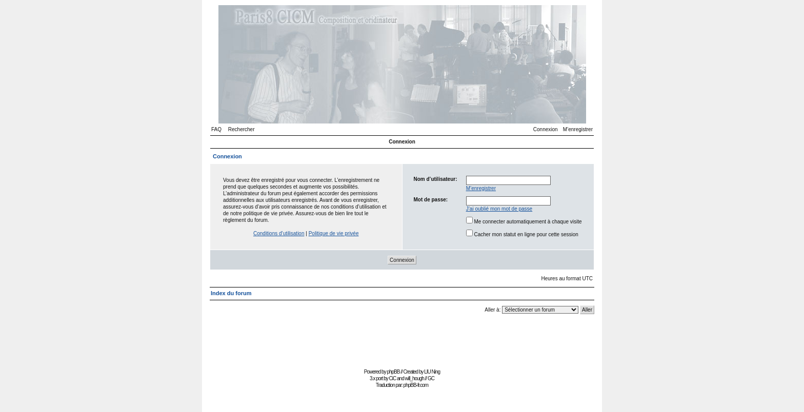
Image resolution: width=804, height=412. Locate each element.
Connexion (545, 129)
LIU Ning (432, 372)
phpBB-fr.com (416, 385)
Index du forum (231, 293)
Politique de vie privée (334, 233)
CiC (392, 378)
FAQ (216, 129)
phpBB (393, 372)
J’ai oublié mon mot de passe (499, 209)
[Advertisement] (402, 342)
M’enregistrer (578, 129)
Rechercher (241, 129)
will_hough (414, 378)
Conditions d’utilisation (279, 233)
